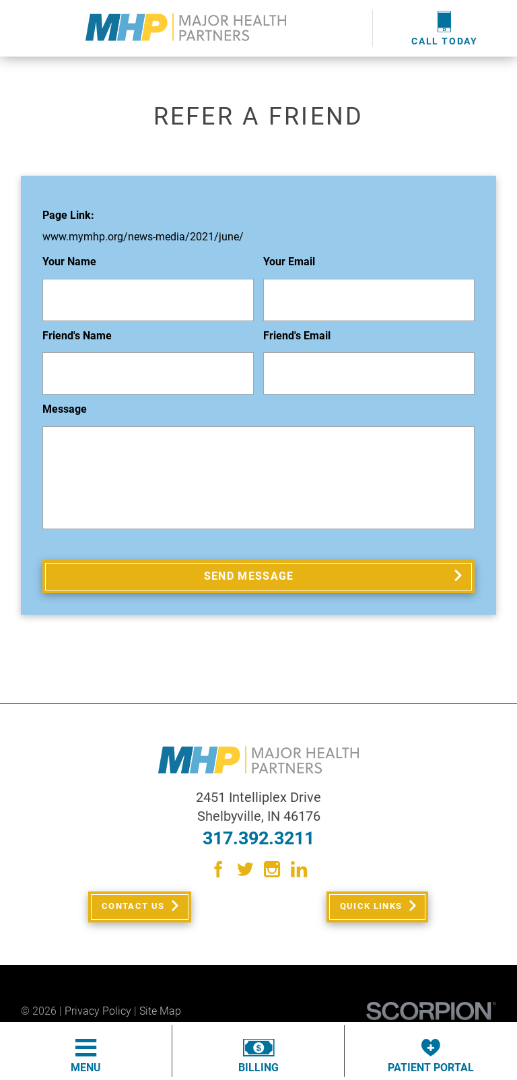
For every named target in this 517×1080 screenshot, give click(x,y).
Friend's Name (77, 336)
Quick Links (369, 915)
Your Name (69, 262)
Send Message (249, 578)
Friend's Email (297, 336)
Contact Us (132, 915)
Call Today (445, 27)
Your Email (289, 262)
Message (64, 409)
